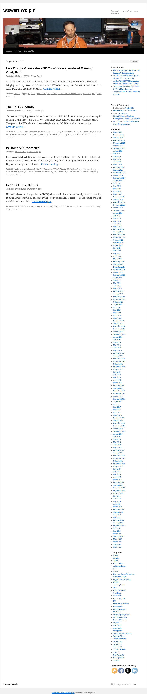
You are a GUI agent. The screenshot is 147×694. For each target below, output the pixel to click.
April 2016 (117, 445)
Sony (70, 135)
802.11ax (68, 132)
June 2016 (117, 439)
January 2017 (118, 420)
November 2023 (119, 205)
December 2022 (119, 235)
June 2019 (117, 342)
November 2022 (119, 237)
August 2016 (118, 434)
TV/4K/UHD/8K (44, 132)
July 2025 (116, 154)
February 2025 (118, 167)
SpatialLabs (86, 94)
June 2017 (117, 407)
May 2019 (117, 345)
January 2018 (118, 388)
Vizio (97, 206)
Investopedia (117, 606)
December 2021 (119, 267)
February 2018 (118, 385)
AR (76, 169)
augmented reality (86, 169)
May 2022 (117, 253)
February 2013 (118, 520)
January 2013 (118, 523)
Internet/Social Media (121, 604)
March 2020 (117, 318)
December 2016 (119, 423)
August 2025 (118, 151)
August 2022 (118, 245)
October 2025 (118, 146)
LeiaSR (54, 94)
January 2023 (118, 232)
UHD (92, 206)
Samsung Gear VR (74, 172)
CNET (115, 571)
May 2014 (117, 501)
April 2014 (117, 504)
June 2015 (117, 472)
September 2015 (119, 464)
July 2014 (116, 496)
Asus (33, 94)
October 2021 (118, 272)
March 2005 (117, 542)
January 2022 (118, 264)
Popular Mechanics (120, 620)
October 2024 (118, 175)
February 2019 (118, 353)
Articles (18, 51)
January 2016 (118, 453)
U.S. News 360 (118, 655)
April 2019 (117, 348)
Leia (49, 94)
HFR (41, 135)
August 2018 (118, 369)
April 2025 (117, 162)
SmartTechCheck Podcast (122, 633)
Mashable (116, 612)
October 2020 (118, 302)
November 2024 (119, 173)
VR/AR (56, 169)
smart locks (117, 628)
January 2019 (118, 356)
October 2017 (118, 396)
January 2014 (118, 512)
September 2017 (119, 399)
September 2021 (119, 275)
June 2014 (117, 499)
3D (29, 94)
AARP (115, 555)
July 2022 (116, 248)
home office (117, 596)
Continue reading (53, 88)
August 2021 (118, 278)
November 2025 (119, 143)
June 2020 (117, 310)
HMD (22, 172)
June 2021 (117, 280)
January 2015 (118, 485)
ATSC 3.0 (97, 132)
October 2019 (118, 332)
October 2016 (118, 429)
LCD (55, 206)
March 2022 (117, 259)
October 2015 (118, 461)
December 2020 (119, 297)
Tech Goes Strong (119, 639)
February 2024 (118, 197)
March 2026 (117, 132)
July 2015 (116, 469)
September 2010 (119, 526)
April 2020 (117, 315)
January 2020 (118, 323)
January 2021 (118, 294)
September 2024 (119, 178)
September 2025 (119, 148)
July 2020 (116, 307)
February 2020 (118, 321)
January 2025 (118, 170)
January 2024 (118, 199)
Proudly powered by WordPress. (125, 684)
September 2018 (119, 367)
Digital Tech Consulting (28, 132)
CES (16, 132)
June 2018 (117, 375)
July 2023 (116, 216)
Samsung (63, 135)
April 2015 (117, 477)
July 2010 (116, 528)
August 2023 (118, 213)
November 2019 (119, 329)
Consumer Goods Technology (124, 574)
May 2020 (117, 313)
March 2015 (117, 480)
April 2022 (117, 256)
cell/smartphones (26, 169)
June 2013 (117, 515)
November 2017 (119, 394)
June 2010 (117, 531)
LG (45, 135)
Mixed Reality (47, 172)
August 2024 (118, 181)
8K (74, 132)
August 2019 (118, 337)
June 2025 (117, 156)
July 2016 (116, 437)
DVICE (116, 582)
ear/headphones (119, 585)
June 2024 (117, 186)
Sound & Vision (119, 636)
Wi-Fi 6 (85, 135)
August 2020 (118, 305)
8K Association (82, 132)
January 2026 (118, 138)
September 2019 (119, 334)
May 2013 (117, 517)
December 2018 (119, 358)
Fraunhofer (19, 135)
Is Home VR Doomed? (22, 148)
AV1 (7, 135)
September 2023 (119, 210)
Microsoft (37, 172)
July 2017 (116, 404)
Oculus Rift (61, 172)
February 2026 (118, 135)
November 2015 (119, 458)
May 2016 (117, 442)
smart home (117, 625)
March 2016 (117, 447)
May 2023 (117, 221)
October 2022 (118, 240)
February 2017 (118, 418)
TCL (74, 135)
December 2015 (119, 455)
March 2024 (117, 194)
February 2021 (118, 291)
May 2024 (117, 189)
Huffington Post (119, 598)
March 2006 (117, 539)
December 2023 (119, 202)
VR (95, 172)
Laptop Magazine (119, 609)
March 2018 (117, 383)
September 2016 (119, 431)
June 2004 (117, 544)
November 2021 (119, 270)
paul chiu (116, 121)
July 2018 (116, 372)
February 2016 (118, 450)
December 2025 (119, 140)
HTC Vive (29, 172)
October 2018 (118, 364)
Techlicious (117, 644)
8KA (90, 132)
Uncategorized (33, 206)
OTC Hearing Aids (120, 617)
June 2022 (117, 251)
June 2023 (117, 218)
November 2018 (119, 361)
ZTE (93, 94)
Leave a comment (13, 175)
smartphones (117, 631)
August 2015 (118, 466)
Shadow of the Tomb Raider (69, 94)
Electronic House (119, 590)
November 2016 (119, 426)
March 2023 (117, 226)
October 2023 (118, 208)
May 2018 (117, 377)
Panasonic (71, 206)
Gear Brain (117, 593)
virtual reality (88, 172)
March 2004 (117, 547)
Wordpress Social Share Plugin (63, 693)
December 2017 (119, 391)
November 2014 (119, 488)
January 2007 (118, 536)
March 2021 (117, 288)
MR (55, 172)
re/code (116, 623)
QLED (55, 135)
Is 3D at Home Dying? (22, 185)
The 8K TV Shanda (20, 107)
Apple (16, 169)
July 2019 (116, 340)
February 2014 (118, 509)
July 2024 (116, 183)
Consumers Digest (119, 577)
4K (62, 132)
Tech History (118, 641)
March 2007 (117, 534)
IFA (114, 601)
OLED (49, 135)
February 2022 (118, 261)
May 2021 (117, 283)
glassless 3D (41, 94)
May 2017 (117, 410)
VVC (79, 135)
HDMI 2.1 (28, 135)
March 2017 (117, 415)
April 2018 (117, 380)
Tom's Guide (117, 647)
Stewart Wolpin (19, 10)
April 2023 (117, 224)
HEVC (35, 135)
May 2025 (117, 159)
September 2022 (119, 243)
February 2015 (118, 482)
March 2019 (117, 350)
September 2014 (119, 491)
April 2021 (117, 286)
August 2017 (118, 402)
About (9, 51)
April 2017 (117, 412)
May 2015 (117, 474)
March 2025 (117, 164)
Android (116, 558)
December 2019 (119, 326)
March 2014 (117, 507)
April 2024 (117, 191)
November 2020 (119, 299)
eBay (115, 588)
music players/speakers (121, 614)
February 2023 (118, 229)
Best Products (118, 563)
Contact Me (29, 51)
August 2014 (118, 493)
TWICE (17, 94)
